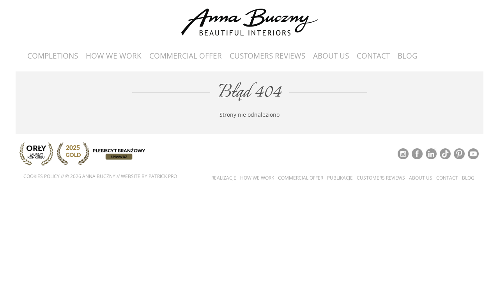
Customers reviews (267, 56)
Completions (52, 56)
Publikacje (340, 178)
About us (331, 56)
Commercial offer (185, 56)
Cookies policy (41, 176)
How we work (114, 56)
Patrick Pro (163, 176)
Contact (373, 56)
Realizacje (223, 178)
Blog (408, 56)
